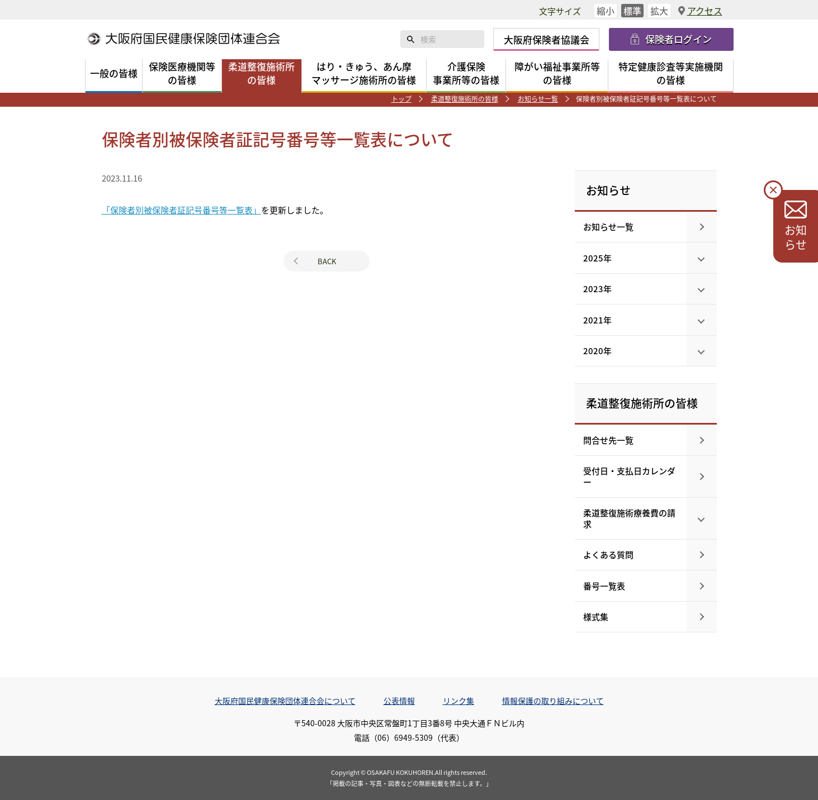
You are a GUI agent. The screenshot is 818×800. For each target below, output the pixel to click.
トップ (401, 98)
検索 (410, 39)
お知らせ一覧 (538, 98)
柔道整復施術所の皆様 (464, 98)
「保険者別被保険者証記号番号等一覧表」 (181, 210)
